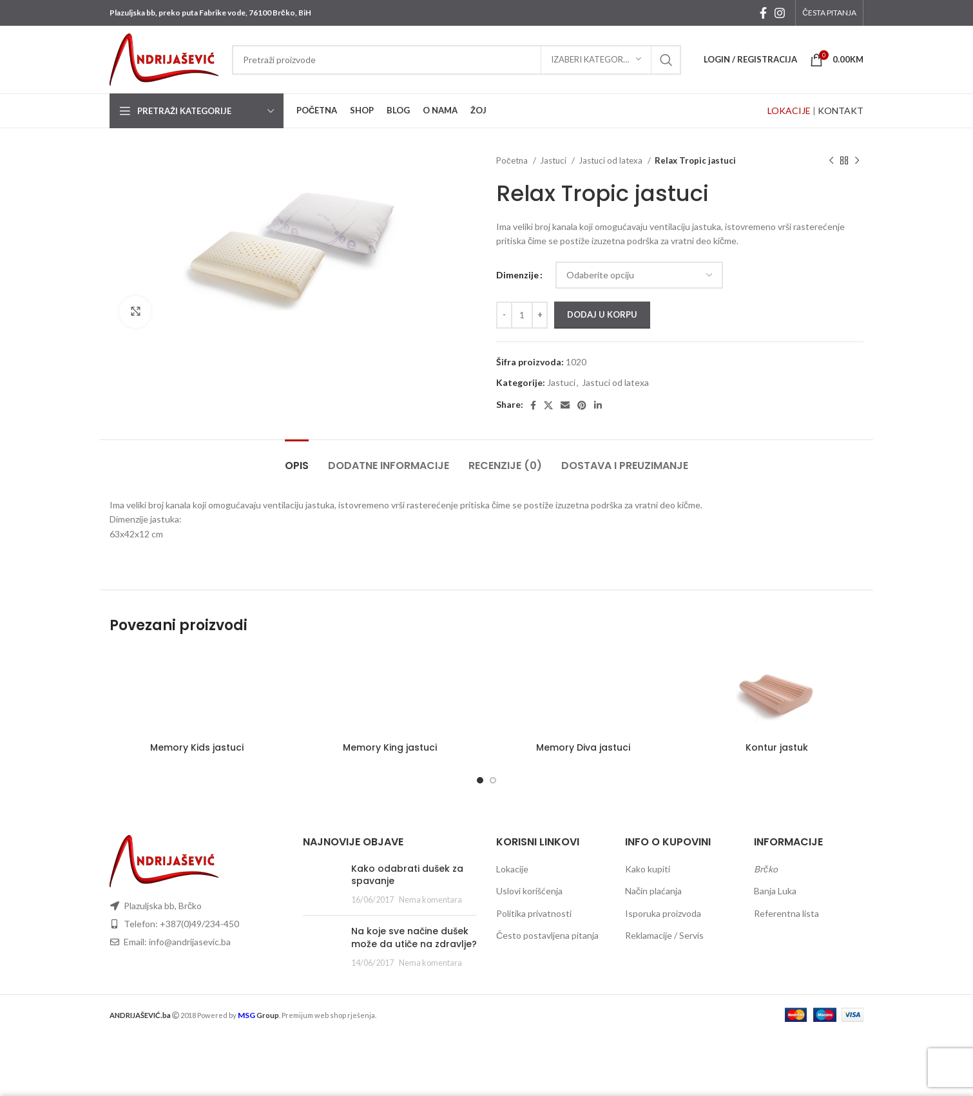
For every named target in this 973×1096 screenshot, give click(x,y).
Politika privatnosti (534, 913)
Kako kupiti (647, 868)
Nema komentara (430, 900)
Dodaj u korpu (602, 314)
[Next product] (857, 161)
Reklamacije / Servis (664, 935)
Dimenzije (517, 274)
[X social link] (548, 405)
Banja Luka (775, 890)
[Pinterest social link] (581, 405)
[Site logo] (164, 58)
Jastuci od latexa (611, 160)
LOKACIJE (789, 110)
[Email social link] (565, 405)
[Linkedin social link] (598, 405)
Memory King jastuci (390, 747)
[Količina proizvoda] (522, 315)
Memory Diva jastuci (583, 747)
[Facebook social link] (763, 13)
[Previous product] (831, 161)
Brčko (766, 868)
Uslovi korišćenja (529, 890)
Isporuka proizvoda (663, 913)
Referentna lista (786, 913)
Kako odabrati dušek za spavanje (407, 875)
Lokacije (512, 868)
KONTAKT (840, 110)
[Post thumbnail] (322, 884)
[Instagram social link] (780, 13)
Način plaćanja (653, 890)
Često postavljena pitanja (547, 935)
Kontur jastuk (777, 747)
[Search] (456, 60)
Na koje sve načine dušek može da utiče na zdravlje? (414, 937)
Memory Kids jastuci (197, 747)
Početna (513, 160)
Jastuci (554, 160)
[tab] (297, 459)
